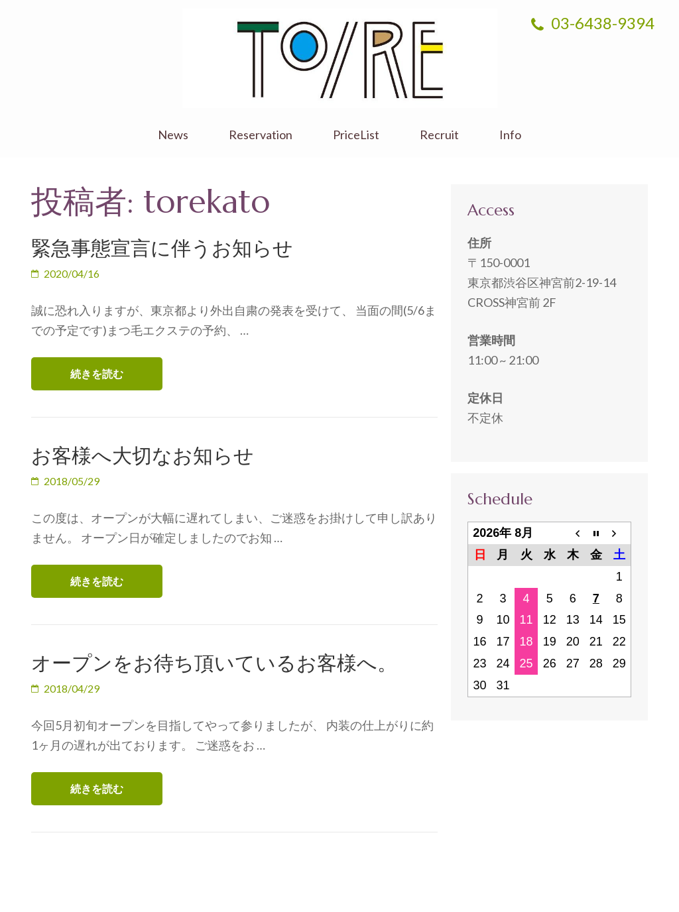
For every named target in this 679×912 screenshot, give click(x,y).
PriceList (356, 135)
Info (510, 135)
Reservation (260, 135)
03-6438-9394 (592, 23)
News (173, 135)
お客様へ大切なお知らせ (142, 455)
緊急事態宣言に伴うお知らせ (162, 248)
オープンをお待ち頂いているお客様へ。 (214, 663)
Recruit (439, 135)
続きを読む (96, 373)
